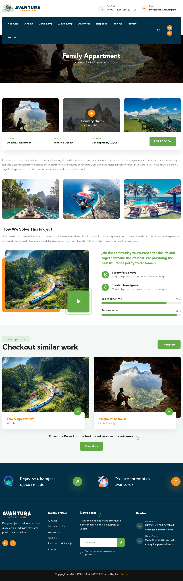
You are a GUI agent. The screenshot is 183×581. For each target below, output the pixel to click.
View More (91, 446)
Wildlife (11, 423)
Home (78, 62)
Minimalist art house (112, 419)
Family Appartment (20, 419)
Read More (169, 344)
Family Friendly (106, 423)
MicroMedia (121, 574)
